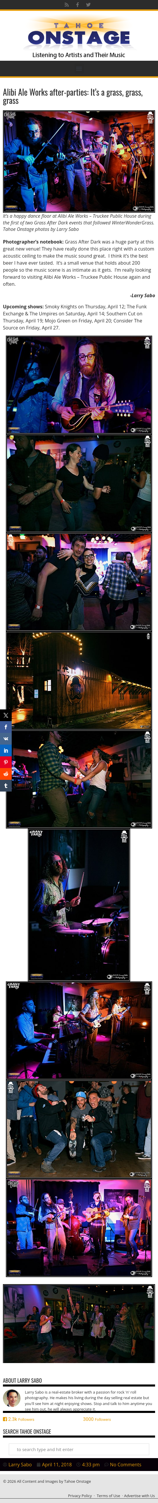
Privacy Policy (80, 1495)
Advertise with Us (139, 1495)
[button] (79, 68)
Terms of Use (108, 1495)
